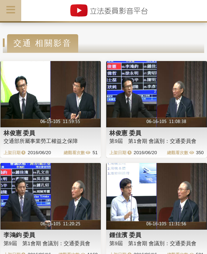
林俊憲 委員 (19, 133)
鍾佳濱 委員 (125, 235)
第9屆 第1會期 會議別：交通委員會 (152, 141)
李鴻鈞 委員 (19, 235)
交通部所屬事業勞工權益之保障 (41, 141)
